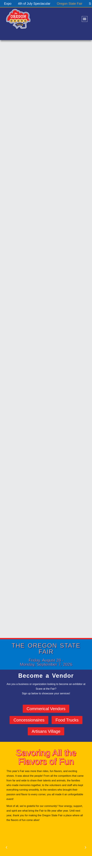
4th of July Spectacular (34, 3)
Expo (7, 3)
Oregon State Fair (69, 3)
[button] (84, 19)
